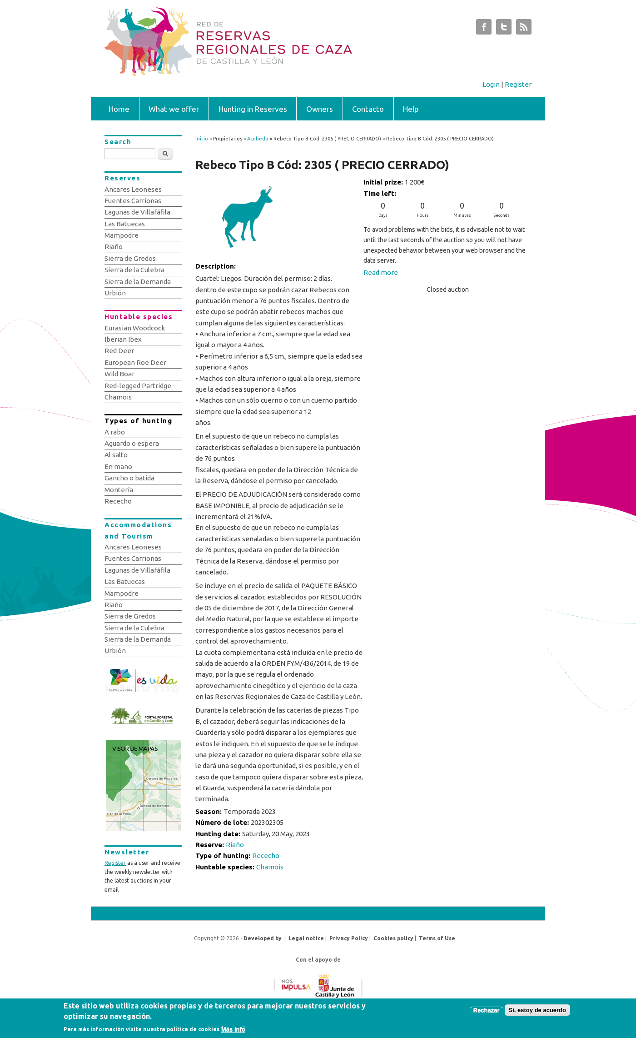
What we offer (174, 109)
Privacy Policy (348, 938)
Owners (319, 109)
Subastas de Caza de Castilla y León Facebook (484, 29)
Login (491, 84)
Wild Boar (119, 374)
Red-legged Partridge (137, 385)
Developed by (262, 938)
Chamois (269, 867)
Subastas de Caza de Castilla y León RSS (524, 29)
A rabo (114, 432)
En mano (118, 466)
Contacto (368, 109)
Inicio (201, 138)
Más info (233, 1031)
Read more (380, 272)
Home (119, 109)
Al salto (116, 455)
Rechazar (486, 1011)
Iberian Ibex (123, 339)
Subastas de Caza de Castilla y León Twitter (504, 29)
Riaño (235, 844)
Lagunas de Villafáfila (137, 212)
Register (518, 84)
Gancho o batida (129, 478)
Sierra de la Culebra (134, 270)
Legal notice (306, 938)
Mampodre (121, 235)
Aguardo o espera (131, 443)
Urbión (115, 293)
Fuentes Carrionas (132, 201)
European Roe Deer (135, 362)
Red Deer (119, 350)
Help (411, 109)
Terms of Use (437, 938)
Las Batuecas (124, 224)
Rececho (265, 855)
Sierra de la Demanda (137, 281)
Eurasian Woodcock (134, 328)
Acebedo (257, 138)
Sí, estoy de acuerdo (537, 1011)
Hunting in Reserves (253, 109)
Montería (118, 490)
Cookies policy (393, 938)
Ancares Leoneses (133, 189)
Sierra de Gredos (130, 258)
